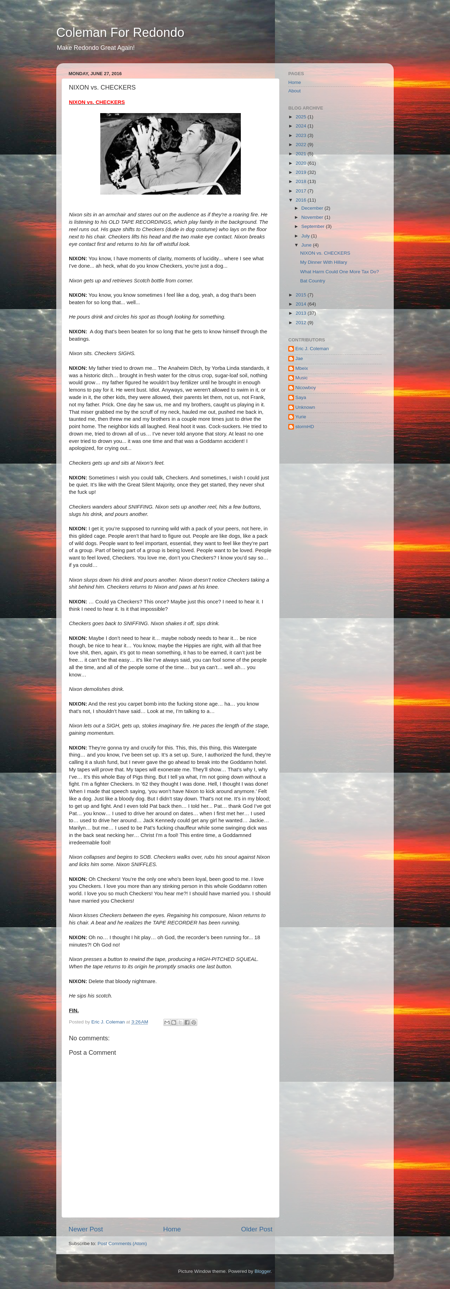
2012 (302, 322)
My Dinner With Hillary (323, 262)
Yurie (300, 416)
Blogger (263, 1271)
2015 (302, 294)
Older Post (256, 1229)
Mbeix (301, 368)
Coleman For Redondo (120, 32)
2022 (302, 144)
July (306, 235)
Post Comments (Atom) (122, 1243)
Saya (300, 397)
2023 (302, 135)
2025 (302, 116)
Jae (299, 358)
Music (301, 377)
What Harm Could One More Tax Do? (339, 271)
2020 (302, 163)
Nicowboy (305, 387)
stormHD (304, 426)
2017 (302, 191)
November (312, 217)
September (313, 226)
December (312, 208)
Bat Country (312, 280)
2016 (302, 200)
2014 (302, 304)
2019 (302, 172)
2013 (302, 313)
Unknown (305, 407)
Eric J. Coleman (312, 348)
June (307, 245)
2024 (302, 126)
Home (172, 1229)
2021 (302, 153)
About (294, 90)
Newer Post (86, 1229)
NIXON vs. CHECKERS (325, 253)
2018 (302, 181)
